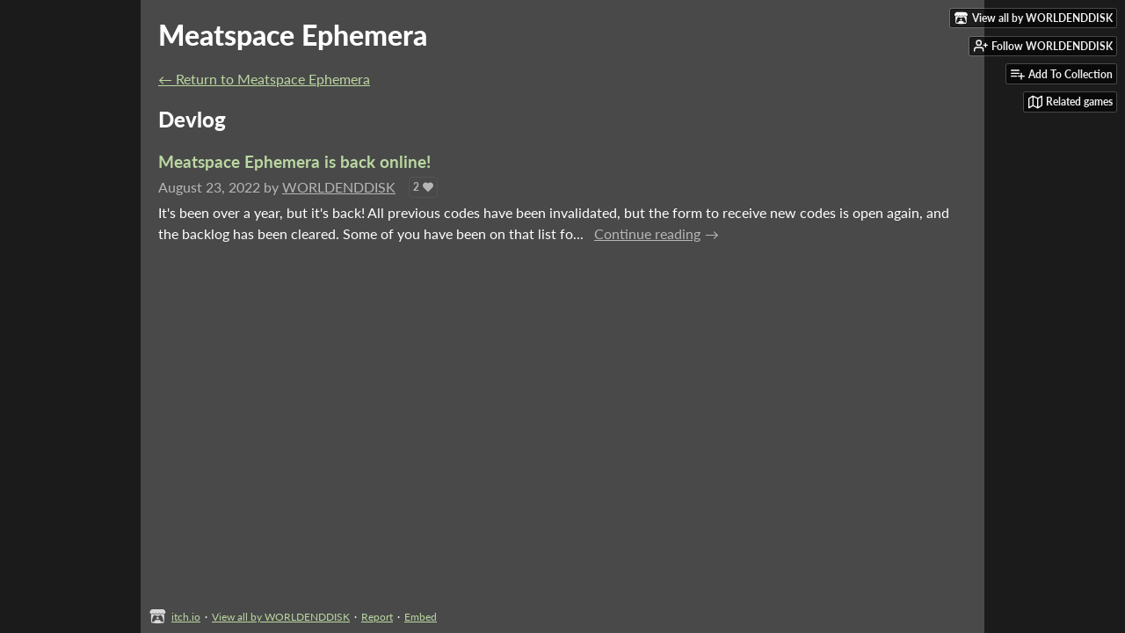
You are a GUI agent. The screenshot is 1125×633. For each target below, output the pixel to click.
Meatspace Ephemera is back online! (294, 161)
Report (377, 616)
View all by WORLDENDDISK (281, 616)
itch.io (185, 616)
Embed (420, 616)
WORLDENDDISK (339, 186)
